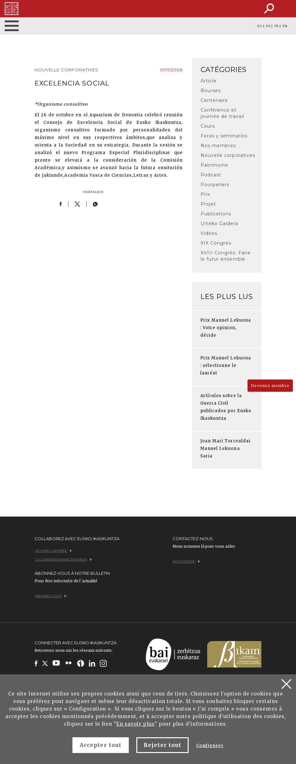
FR (276, 26)
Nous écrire (186, 561)
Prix (205, 194)
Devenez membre (270, 385)
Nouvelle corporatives (228, 155)
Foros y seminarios (224, 136)
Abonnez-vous (50, 596)
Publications (216, 214)
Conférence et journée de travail (222, 113)
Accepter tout (101, 745)
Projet (208, 204)
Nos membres (218, 145)
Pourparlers (215, 184)
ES (268, 26)
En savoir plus (135, 724)
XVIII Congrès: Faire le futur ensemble (226, 256)
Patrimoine (214, 165)
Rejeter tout (162, 745)
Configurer (209, 745)
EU (259, 26)
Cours (208, 126)
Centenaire (214, 100)
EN (284, 26)
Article (209, 81)
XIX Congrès (216, 243)
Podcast (211, 175)
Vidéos (209, 233)
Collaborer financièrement (63, 559)
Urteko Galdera (219, 223)
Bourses (211, 90)
